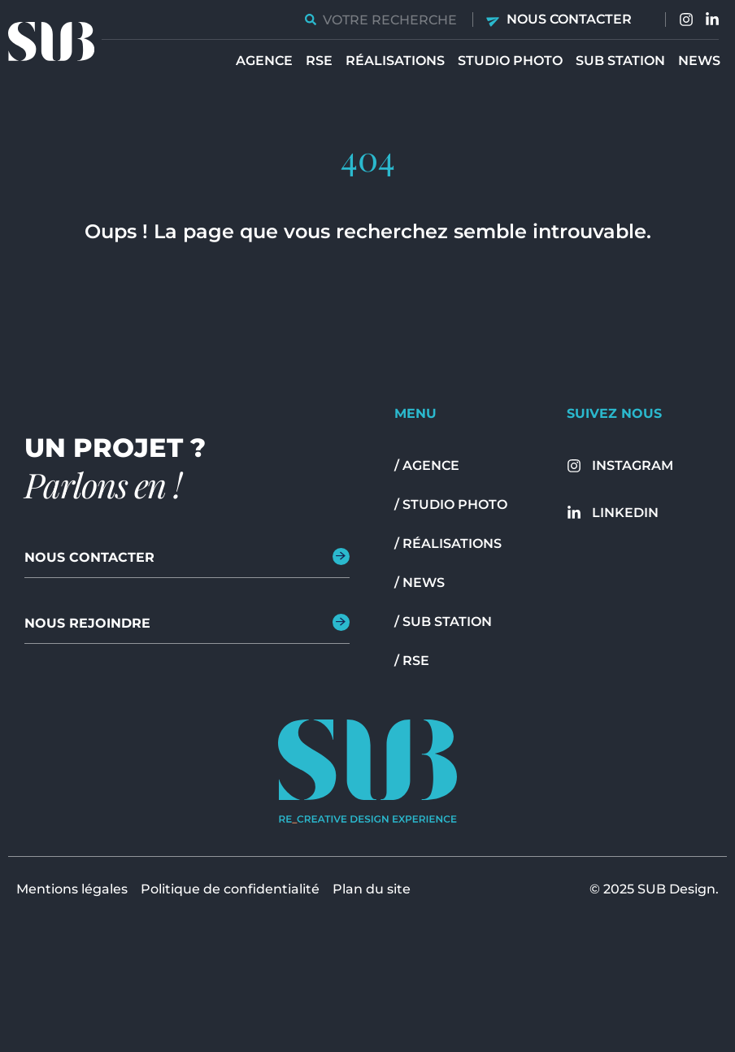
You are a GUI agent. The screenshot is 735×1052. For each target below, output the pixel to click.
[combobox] (382, 20)
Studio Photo (510, 60)
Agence (264, 60)
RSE (319, 60)
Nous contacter (569, 19)
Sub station (620, 60)
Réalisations (395, 60)
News (699, 60)
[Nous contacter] (494, 20)
